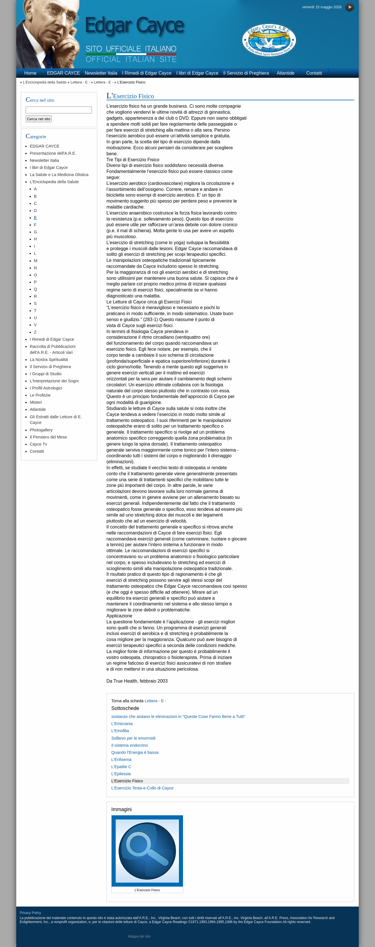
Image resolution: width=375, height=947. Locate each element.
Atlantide (286, 73)
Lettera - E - (80, 82)
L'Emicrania (122, 723)
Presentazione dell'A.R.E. (53, 153)
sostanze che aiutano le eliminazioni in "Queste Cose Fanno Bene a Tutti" (178, 716)
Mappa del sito (139, 936)
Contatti (314, 73)
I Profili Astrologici (46, 388)
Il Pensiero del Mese (48, 437)
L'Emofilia (120, 730)
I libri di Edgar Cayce (197, 73)
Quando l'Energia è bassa (134, 752)
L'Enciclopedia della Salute (44, 82)
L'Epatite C (121, 766)
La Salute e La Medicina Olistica (59, 174)
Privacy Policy (30, 913)
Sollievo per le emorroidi (133, 738)
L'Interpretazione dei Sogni (54, 381)
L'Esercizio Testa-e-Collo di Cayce (142, 788)
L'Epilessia (121, 774)
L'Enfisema (121, 759)
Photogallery (41, 430)
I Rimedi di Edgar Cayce (147, 73)
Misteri (36, 402)
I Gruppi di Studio (45, 374)
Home (30, 73)
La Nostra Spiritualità (49, 359)
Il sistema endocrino (129, 745)
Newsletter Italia (101, 73)
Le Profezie (40, 395)
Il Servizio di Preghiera (246, 73)
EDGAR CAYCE (63, 73)
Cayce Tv (38, 444)
